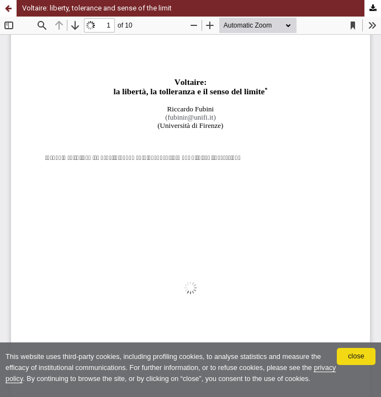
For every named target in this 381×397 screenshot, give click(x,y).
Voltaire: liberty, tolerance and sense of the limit (97, 8)
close (356, 356)
